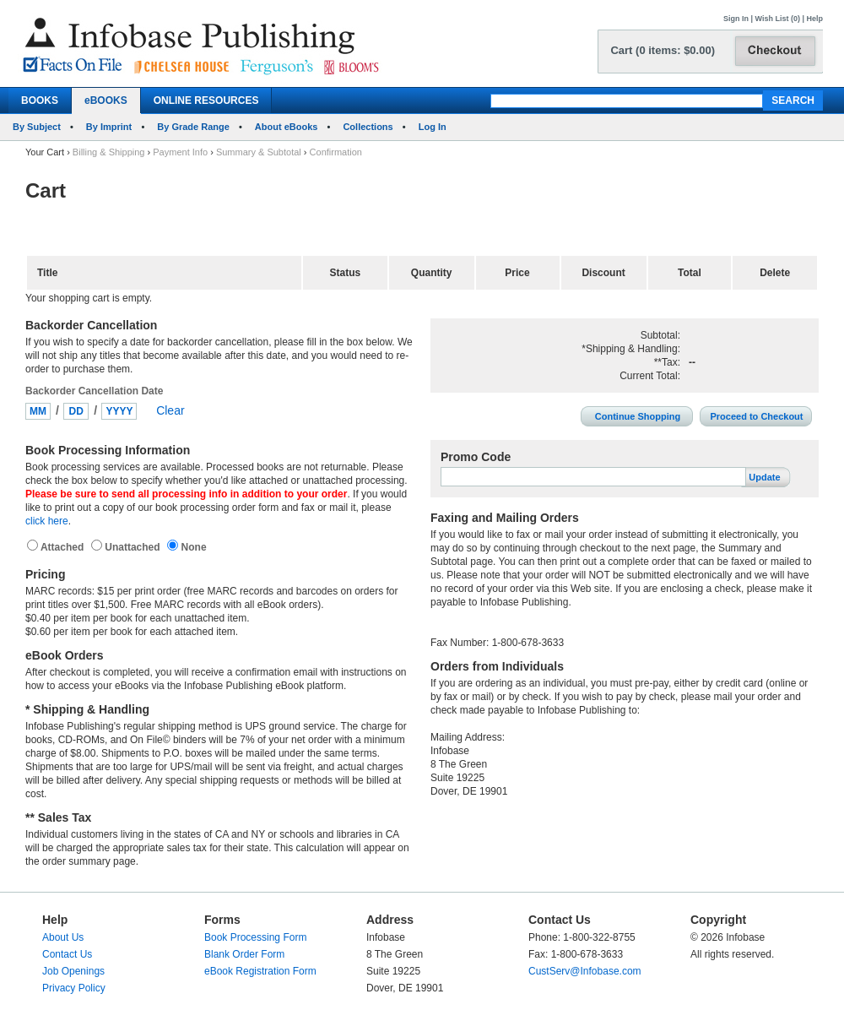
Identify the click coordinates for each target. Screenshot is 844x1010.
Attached (63, 547)
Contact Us (67, 954)
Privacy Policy (74, 988)
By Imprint (109, 127)
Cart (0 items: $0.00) (662, 50)
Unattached (133, 547)
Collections (367, 127)
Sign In (736, 18)
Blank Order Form (244, 954)
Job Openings (73, 971)
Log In (432, 127)
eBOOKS (105, 100)
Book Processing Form (255, 937)
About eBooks (286, 127)
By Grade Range (193, 127)
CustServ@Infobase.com (584, 971)
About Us (63, 937)
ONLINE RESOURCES (206, 100)
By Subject (37, 127)
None (192, 547)
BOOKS (39, 100)
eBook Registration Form (260, 971)
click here (46, 521)
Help (814, 18)
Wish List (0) (777, 18)
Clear (170, 410)
